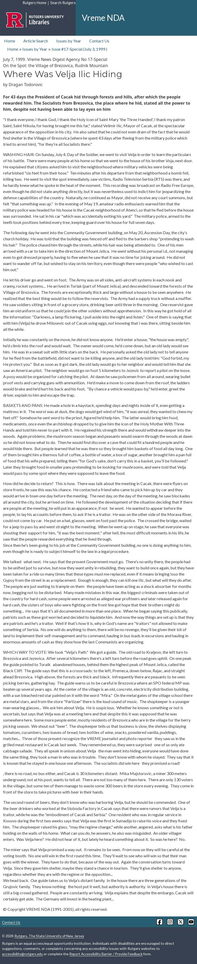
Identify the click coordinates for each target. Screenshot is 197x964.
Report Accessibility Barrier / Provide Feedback (106, 954)
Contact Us (99, 40)
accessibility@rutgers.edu (22, 954)
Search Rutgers (63, 3)
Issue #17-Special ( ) (79, 49)
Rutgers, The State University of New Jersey (49, 936)
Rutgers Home (34, 3)
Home (9, 40)
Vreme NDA (103, 18)
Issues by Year (68, 40)
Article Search (35, 40)
